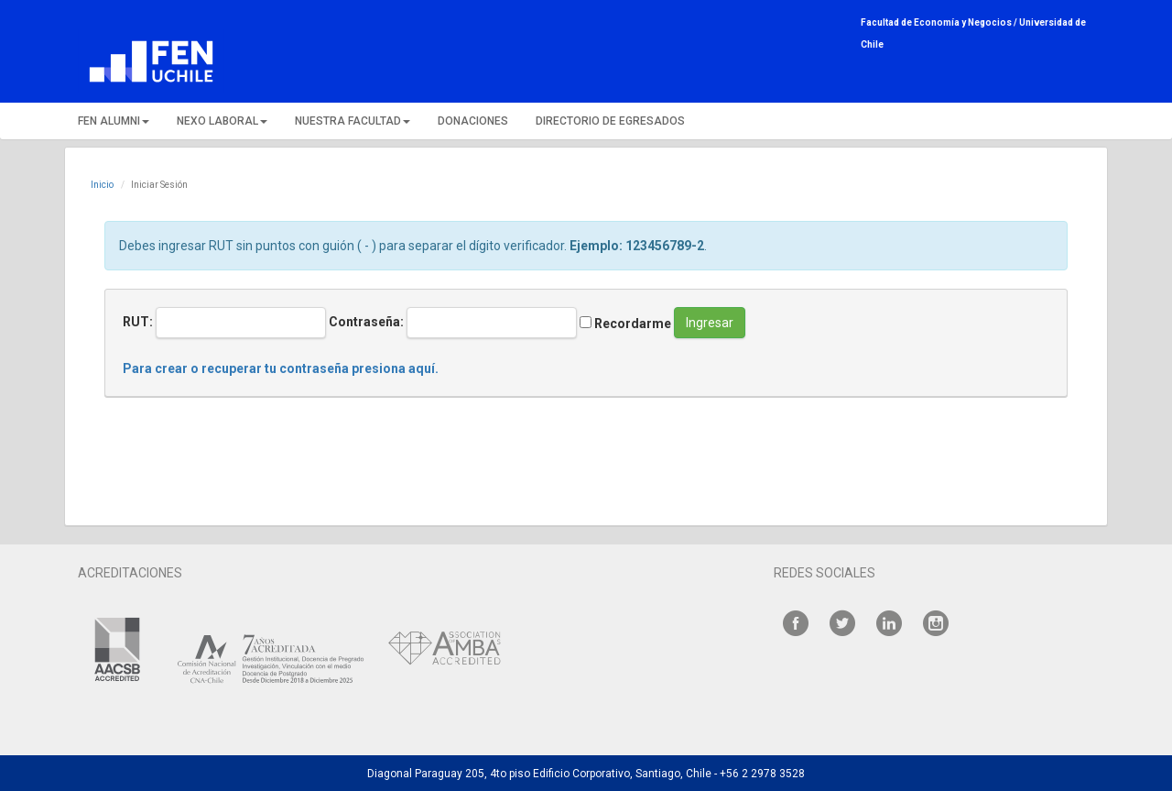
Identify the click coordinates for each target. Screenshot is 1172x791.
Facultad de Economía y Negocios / (940, 22)
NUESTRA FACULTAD (352, 121)
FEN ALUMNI (113, 121)
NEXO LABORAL (222, 121)
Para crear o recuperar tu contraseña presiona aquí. (281, 368)
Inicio (102, 185)
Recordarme (625, 323)
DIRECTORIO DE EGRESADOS (610, 121)
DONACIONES (473, 121)
